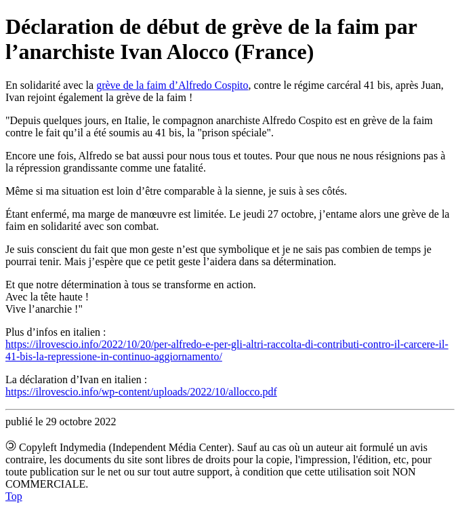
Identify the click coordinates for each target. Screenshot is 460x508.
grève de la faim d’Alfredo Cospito (172, 85)
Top (13, 496)
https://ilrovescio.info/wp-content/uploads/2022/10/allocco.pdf (141, 391)
